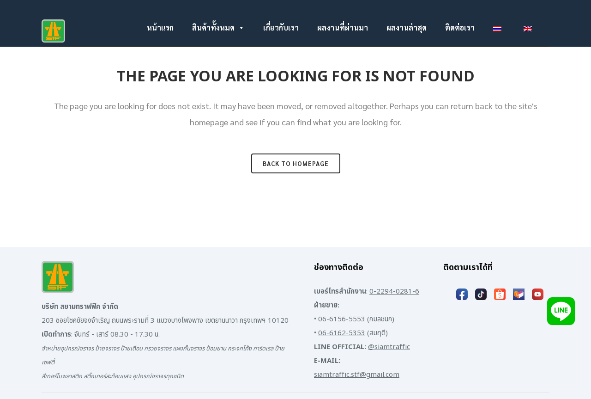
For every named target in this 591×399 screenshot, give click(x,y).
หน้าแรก (160, 27)
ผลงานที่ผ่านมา (342, 27)
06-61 (328, 319)
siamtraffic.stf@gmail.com (356, 374)
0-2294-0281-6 (394, 291)
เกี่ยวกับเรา (281, 27)
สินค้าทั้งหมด (218, 28)
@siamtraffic (389, 347)
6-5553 (353, 319)
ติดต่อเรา (460, 27)
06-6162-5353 (341, 333)
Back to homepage (296, 163)
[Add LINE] (561, 311)
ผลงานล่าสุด (406, 27)
